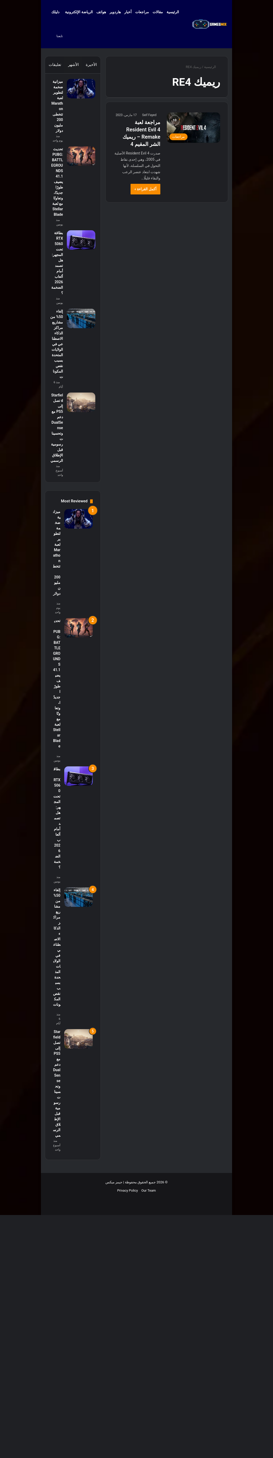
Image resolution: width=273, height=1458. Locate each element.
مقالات (158, 12)
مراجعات (142, 12)
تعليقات (54, 64)
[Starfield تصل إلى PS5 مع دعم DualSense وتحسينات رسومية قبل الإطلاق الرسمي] (78, 611)
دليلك (55, 12)
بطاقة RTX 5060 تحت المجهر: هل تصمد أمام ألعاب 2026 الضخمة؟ (56, 390)
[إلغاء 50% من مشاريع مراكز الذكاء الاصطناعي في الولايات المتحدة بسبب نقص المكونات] (78, 469)
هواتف (101, 12)
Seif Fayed (149, 115)
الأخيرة (91, 64)
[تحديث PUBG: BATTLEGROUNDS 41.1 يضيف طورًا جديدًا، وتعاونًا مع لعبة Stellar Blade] (78, 200)
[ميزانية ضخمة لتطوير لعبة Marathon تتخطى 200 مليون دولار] (78, 91)
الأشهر (73, 64)
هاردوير (115, 12)
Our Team (148, 1440)
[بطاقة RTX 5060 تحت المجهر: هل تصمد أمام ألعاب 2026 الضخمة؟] (78, 348)
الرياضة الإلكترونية (78, 12)
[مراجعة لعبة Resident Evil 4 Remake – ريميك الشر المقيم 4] (193, 127)
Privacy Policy (127, 1440)
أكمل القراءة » (145, 189)
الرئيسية (175, 12)
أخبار (128, 12)
